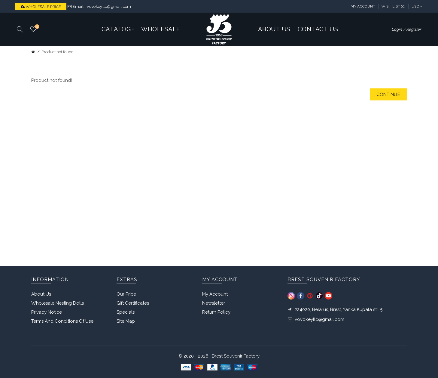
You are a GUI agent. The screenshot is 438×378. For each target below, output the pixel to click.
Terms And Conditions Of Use (62, 321)
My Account (363, 6)
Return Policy (216, 312)
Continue (388, 94)
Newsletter (213, 303)
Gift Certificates (133, 303)
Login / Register (406, 29)
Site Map (126, 321)
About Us (41, 294)
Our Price (126, 294)
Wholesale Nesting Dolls (57, 303)
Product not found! (58, 52)
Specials (126, 312)
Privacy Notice (46, 312)
